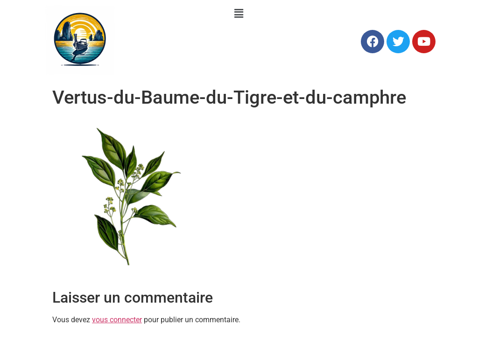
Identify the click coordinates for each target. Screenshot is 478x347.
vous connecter (117, 319)
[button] (239, 13)
